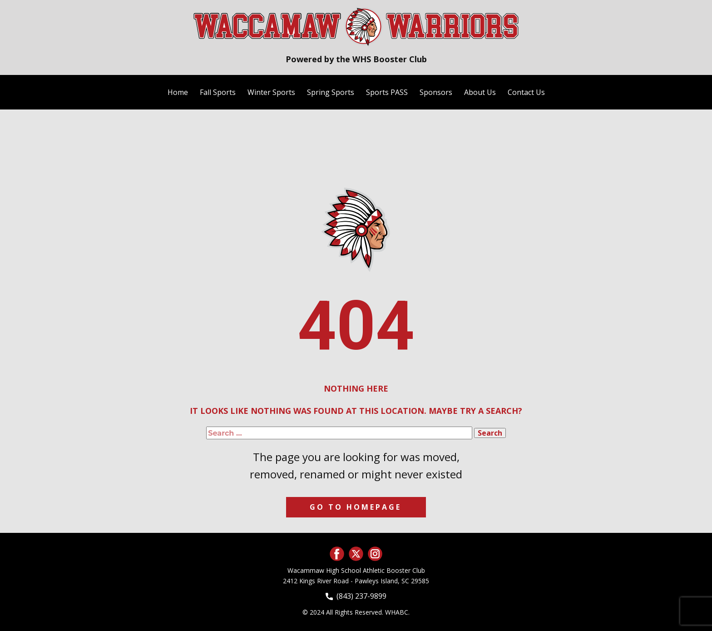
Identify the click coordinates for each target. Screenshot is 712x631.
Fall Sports (218, 92)
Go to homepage (355, 507)
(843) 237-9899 (356, 596)
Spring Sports (330, 92)
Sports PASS (387, 92)
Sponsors (436, 92)
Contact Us (526, 92)
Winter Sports (271, 92)
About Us (480, 92)
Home (178, 92)
